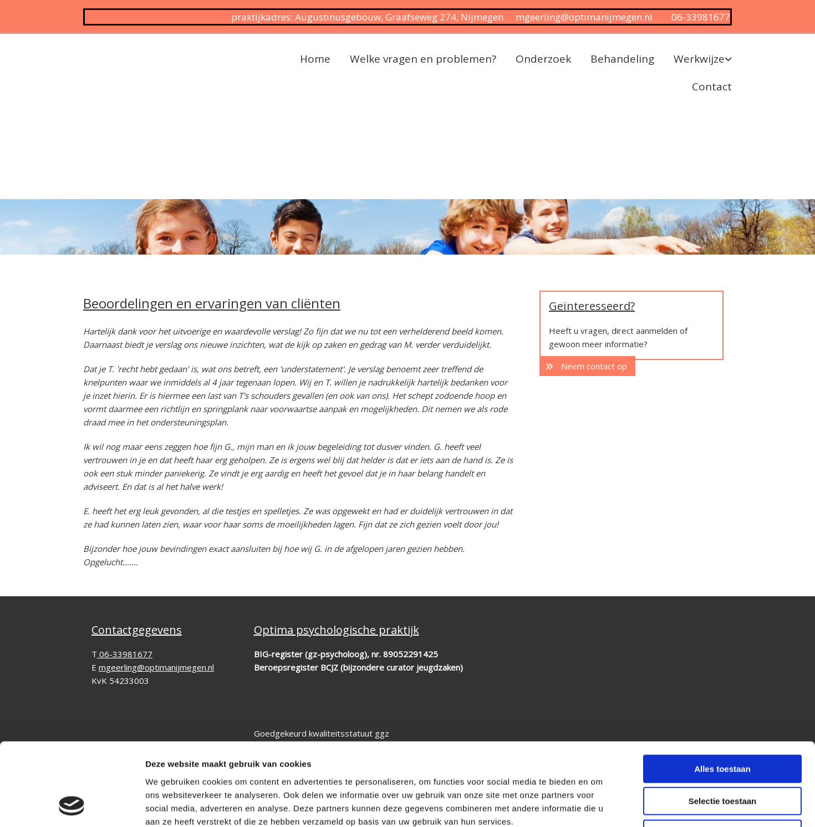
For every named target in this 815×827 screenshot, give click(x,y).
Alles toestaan (722, 691)
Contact (712, 86)
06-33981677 (700, 17)
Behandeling (622, 59)
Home (315, 59)
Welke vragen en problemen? (423, 59)
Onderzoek (543, 59)
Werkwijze (699, 59)
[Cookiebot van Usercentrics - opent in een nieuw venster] (71, 805)
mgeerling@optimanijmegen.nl (584, 17)
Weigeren (722, 756)
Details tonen (599, 805)
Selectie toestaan (723, 724)
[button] (587, 366)
